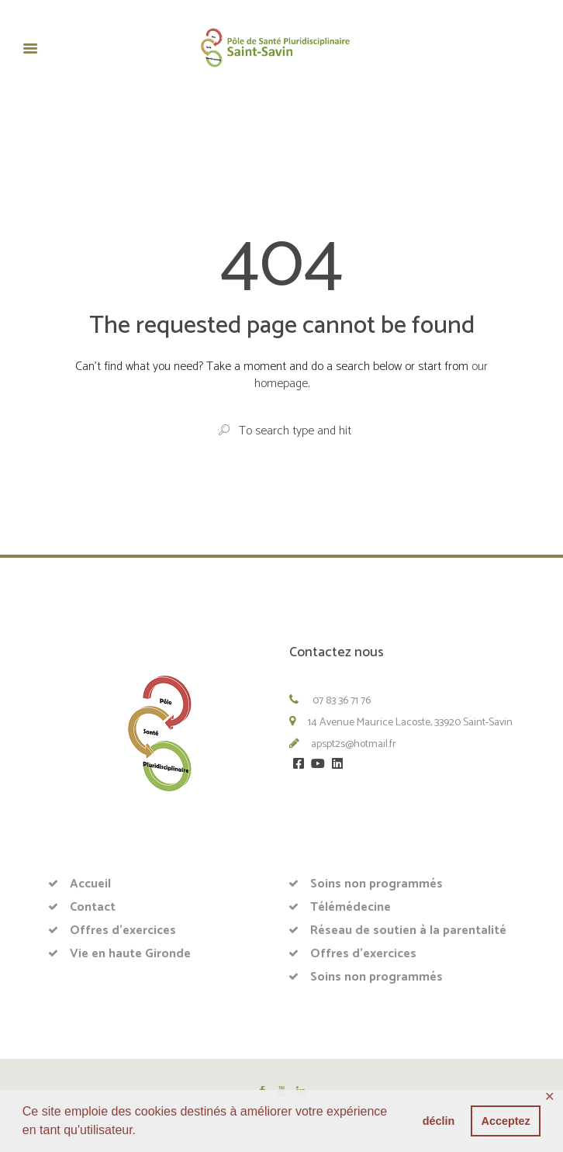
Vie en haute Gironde (130, 953)
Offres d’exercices (123, 930)
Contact (93, 907)
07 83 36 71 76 (340, 701)
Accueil (90, 884)
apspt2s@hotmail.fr (353, 744)
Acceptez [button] (506, 1121)
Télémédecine (350, 907)
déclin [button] (439, 1121)
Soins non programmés (376, 884)
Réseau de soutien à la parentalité (408, 930)
